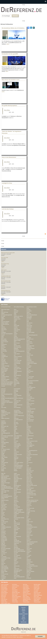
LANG (2, 445)
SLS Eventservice (17, 536)
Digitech (2, 372)
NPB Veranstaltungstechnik (6, 496)
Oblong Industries (4, 497)
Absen (15, 309)
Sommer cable (4, 539)
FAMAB (2, 395)
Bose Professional (17, 347)
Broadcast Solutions (30, 348)
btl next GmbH (4, 351)
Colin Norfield (36, 585)
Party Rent (3, 505)
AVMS (2, 336)
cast (15, 355)
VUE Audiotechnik (4, 568)
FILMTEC (3, 396)
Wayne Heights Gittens (5, 603)
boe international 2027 (5, 280)
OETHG (2, 498)
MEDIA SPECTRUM (18, 478)
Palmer (15, 502)
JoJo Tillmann (15, 591)
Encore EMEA (16, 383)
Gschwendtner (17, 410)
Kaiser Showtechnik (18, 435)
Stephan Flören (4, 601)
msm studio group (17, 489)
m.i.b (28, 466)
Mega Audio (3, 481)
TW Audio (16, 556)
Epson (28, 384)
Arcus (28, 320)
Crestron (15, 365)
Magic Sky (3, 473)
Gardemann (16, 402)
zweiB (15, 578)
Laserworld (3, 446)
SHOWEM (3, 532)
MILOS (15, 484)
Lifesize (15, 455)
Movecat (3, 489)
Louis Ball (36, 591)
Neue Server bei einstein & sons (10, 79)
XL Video (15, 574)
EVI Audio (3, 391)
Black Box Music (17, 345)
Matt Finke (25, 595)
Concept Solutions (30, 361)
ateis (2, 325)
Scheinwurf (16, 527)
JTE (2, 434)
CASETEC (29, 353)
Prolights (28, 512)
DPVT (28, 375)
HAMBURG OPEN (30, 411)
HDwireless (3, 415)
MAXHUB (16, 476)
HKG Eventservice (30, 419)
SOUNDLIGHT (4, 540)
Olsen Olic (3, 597)
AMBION (3, 318)
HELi (2, 416)
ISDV (15, 430)
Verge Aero (29, 559)
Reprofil (2, 520)
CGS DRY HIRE (30, 355)
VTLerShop (29, 567)
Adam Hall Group (4, 312)
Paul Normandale (37, 597)
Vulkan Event (16, 568)
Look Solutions (29, 462)
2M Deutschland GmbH (5, 306)
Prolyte (2, 513)
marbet (2, 474)
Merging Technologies (5, 482)
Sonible (15, 539)
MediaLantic (29, 478)
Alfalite (2, 317)
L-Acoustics (3, 443)
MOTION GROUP (30, 488)
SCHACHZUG (29, 525)
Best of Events (17, 343)
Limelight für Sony (7, 183)
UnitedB (28, 556)
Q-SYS (28, 514)
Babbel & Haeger (17, 340)
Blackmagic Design (30, 345)
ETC (15, 386)
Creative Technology (5, 365)
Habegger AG (4, 411)
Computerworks (17, 361)
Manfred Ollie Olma (16, 592)
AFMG (15, 314)
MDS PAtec (16, 477)
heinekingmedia (30, 415)
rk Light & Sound (4, 521)
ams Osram (29, 318)
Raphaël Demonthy (27, 599)
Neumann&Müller (17, 492)
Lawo (2, 447)
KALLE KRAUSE (4, 437)
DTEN (15, 376)
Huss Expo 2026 (4, 257)
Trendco (15, 553)
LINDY (15, 459)
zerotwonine (3, 576)
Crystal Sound (16, 367)
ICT (27, 422)
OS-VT (2, 501)
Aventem (15, 333)
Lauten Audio (16, 446)
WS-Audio (29, 572)
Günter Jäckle (36, 588)
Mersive (15, 482)
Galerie (23, 610)
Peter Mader (14, 599)
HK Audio (28, 418)
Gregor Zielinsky (26, 588)
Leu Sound (29, 453)
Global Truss (29, 404)
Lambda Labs (29, 443)
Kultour (15, 442)
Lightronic (28, 458)
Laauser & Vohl (17, 443)
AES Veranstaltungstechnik (6, 314)
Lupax (28, 465)
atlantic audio (16, 325)
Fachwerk (16, 394)
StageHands (16, 543)
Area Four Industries (5, 321)
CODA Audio (29, 360)
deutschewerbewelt (18, 371)
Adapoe (28, 312)
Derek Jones (14, 587)
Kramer (2, 441)
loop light (3, 463)
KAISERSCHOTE (30, 435)
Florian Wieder (26, 587)
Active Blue (16, 310)
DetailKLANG (4, 371)
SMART (28, 536)
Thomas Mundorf (37, 601)
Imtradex (15, 426)
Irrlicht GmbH (3, 430)
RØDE (2, 524)
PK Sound (3, 508)
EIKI (27, 379)
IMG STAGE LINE (4, 426)
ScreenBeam (29, 528)
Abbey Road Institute (5, 309)
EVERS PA (29, 390)
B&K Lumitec (3, 339)
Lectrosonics (16, 451)
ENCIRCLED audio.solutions (7, 383)
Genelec (15, 403)
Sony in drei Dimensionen (9, 157)
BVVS (15, 352)
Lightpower (16, 458)
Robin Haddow (37, 599)
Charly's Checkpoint (18, 356)
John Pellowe (4, 591)
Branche (23, 607)
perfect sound (4, 506)
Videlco (15, 560)
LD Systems (3, 450)
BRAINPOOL (29, 347)
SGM (15, 531)
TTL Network (3, 556)
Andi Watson (14, 584)
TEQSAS (3, 551)
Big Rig (28, 344)
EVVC (28, 391)
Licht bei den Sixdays (8, 209)
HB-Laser (28, 414)
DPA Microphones (17, 375)
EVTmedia (16, 391)
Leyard (2, 454)
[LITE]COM (29, 578)
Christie (2, 357)
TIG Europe (29, 551)
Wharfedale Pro (17, 571)
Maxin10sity (29, 476)
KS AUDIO (16, 441)
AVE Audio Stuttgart (30, 332)
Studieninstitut (29, 544)
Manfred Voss (25, 592)
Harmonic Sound (4, 414)
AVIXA (15, 335)
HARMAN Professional (18, 412)
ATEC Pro (29, 324)
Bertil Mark (25, 584)
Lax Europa (16, 447)
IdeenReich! (3, 423)
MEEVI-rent (29, 480)
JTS (14, 434)
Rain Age (3, 517)
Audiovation (29, 329)
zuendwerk (3, 578)
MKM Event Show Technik (32, 485)
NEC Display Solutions (31, 490)
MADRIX (15, 470)
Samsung (3, 525)
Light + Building (4, 457)
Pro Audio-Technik (17, 510)
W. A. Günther (29, 568)
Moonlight (16, 488)
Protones (3, 514)
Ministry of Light (30, 484)
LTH (27, 463)
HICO (15, 416)
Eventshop (3, 390)
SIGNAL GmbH (30, 535)
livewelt (2, 461)
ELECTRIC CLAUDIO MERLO (7, 382)
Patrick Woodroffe (26, 597)
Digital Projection (30, 371)
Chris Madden (26, 585)
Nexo (2, 493)
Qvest (28, 516)
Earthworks (3, 377)
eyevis (28, 392)
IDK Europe (16, 423)
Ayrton (2, 337)
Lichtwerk (3, 455)
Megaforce (16, 481)
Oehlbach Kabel (30, 497)
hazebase (16, 414)
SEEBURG (16, 529)
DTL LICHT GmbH (30, 376)
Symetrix (15, 545)
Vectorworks (3, 559)
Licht (23, 615)
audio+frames (4, 329)
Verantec (15, 559)
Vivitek (2, 564)
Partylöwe (16, 505)
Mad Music (29, 469)
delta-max (29, 369)
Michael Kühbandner (38, 595)
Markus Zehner (17, 474)
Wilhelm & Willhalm (30, 571)
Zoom (28, 576)
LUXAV (2, 466)
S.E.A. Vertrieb (17, 524)
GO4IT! (15, 406)
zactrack (3, 575)
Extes (15, 392)
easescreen (16, 377)
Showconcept (29, 531)
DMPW (15, 373)
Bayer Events (29, 341)
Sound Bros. (29, 539)
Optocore (16, 500)
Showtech (29, 533)
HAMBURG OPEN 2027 (6, 276)
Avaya (15, 332)
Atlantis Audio (29, 325)
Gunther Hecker (4, 589)
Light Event (16, 457)
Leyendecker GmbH (18, 454)
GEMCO (3, 403)
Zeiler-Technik (16, 575)
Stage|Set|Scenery (30, 543)
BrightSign (16, 348)
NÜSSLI (28, 496)
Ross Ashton (25, 600)
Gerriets (2, 404)
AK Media (3, 316)
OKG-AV (15, 498)
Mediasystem (3, 480)
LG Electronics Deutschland (32, 454)
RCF (27, 517)
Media (23, 617)
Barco (15, 341)
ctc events (29, 367)
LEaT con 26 (3, 269)
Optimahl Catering (4, 500)
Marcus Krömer (15, 593)
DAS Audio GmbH (17, 368)
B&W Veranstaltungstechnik (19, 339)
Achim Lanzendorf (4, 584)
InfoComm (29, 427)
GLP (2, 406)
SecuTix (2, 529)
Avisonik (3, 335)
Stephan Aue (36, 600)
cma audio (3, 360)
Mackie (2, 469)
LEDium (15, 453)
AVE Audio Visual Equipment (7, 333)
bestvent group (29, 343)
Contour (2, 364)
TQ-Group (3, 553)
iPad (23, 612)
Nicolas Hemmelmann (16, 596)
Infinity (15, 427)
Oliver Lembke (26, 596)
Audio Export (29, 326)
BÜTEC (28, 351)
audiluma (3, 326)
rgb (14, 520)
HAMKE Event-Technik (5, 412)
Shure (15, 535)
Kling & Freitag (29, 438)
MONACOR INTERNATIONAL (7, 488)
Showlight (16, 532)
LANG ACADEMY (17, 445)
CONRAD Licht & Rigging (32, 363)
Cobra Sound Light (17, 360)
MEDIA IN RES (30, 477)
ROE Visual (3, 523)
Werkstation (29, 570)
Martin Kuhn (3, 595)
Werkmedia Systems (18, 570)
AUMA (2, 331)
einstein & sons (4, 380)
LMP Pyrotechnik (4, 462)
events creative (30, 388)
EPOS (15, 384)
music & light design (5, 490)
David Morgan (4, 587)
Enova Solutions (30, 383)
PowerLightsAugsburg (18, 509)
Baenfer (28, 340)
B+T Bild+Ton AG (30, 339)
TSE (2, 555)
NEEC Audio (3, 492)
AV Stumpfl (29, 331)
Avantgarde (3, 332)
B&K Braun (29, 337)
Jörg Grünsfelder (26, 591)
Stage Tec (3, 543)
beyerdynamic (4, 344)
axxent (28, 336)
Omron (28, 498)
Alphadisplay (29, 317)
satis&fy (15, 525)
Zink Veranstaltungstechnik (19, 576)
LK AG (15, 461)
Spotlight (3, 541)
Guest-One (29, 410)
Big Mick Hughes (37, 584)
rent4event (16, 519)
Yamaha (28, 574)
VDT (27, 557)
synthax (28, 545)
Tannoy (28, 547)
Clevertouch (29, 359)
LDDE (15, 450)
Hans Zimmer (14, 589)
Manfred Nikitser (4, 592)
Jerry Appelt (36, 589)
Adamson (16, 312)
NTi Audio (16, 496)
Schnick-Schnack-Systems (32, 527)
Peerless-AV (29, 505)
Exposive (3, 392)
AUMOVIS (16, 331)
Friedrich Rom (36, 587)
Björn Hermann (4, 585)
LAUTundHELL (30, 446)
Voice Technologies (30, 564)
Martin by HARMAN (5, 476)
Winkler (2, 572)
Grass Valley (3, 407)
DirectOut (28, 372)
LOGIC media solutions (18, 462)
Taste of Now (29, 548)
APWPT (15, 320)
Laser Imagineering (30, 445)
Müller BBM (29, 489)
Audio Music (3, 328)
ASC (15, 322)
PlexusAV (16, 508)
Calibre (28, 352)
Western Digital (4, 571)
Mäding (2, 470)
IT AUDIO (28, 430)
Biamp (15, 344)
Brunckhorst (16, 349)
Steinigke (3, 544)
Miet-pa (2, 484)
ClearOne (16, 359)
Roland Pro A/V (17, 523)
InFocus (2, 429)
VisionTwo (3, 563)
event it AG (3, 388)
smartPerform (4, 537)
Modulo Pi (29, 486)
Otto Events (16, 501)
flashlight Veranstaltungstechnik (7, 398)
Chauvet (28, 356)
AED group (29, 313)
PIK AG (28, 506)
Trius (28, 553)
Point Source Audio (30, 508)
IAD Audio (16, 422)
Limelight (3, 459)
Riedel (28, 520)
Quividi (15, 516)
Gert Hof (13, 588)
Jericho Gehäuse (30, 433)
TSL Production (17, 555)
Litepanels (29, 459)
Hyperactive (3, 422)
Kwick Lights (29, 442)
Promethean (16, 513)
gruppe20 (3, 410)
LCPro (28, 449)
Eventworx (16, 390)
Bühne (23, 609)
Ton (23, 620)
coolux (15, 364)
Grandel (28, 406)
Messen (23, 618)
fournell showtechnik (5, 400)
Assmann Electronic (5, 324)
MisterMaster (3, 485)
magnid (15, 473)
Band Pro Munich (4, 341)
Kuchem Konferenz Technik (32, 441)
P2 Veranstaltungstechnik (32, 501)
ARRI (15, 321)
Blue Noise (3, 347)
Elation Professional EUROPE (32, 380)
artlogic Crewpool (4, 322)
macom (15, 469)
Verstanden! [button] (40, 636)
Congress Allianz (4, 363)
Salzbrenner (29, 524)
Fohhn (15, 399)
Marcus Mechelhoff (26, 593)
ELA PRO (16, 380)
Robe (15, 521)
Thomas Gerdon (26, 601)
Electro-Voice (16, 382)
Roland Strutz (14, 600)
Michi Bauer (3, 596)
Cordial (28, 364)
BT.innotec (29, 349)
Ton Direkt (16, 552)
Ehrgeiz (15, 379)
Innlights (15, 429)
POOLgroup (3, 509)
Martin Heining (37, 593)
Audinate (15, 326)
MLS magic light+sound (5, 486)
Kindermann (16, 438)
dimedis (15, 372)
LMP (27, 461)
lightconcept (29, 457)
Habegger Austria (17, 411)
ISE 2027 (3, 285)
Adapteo (3, 313)
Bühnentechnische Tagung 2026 (8, 252)
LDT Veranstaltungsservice (32, 450)
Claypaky (28, 357)
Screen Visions (17, 528)
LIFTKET (28, 455)
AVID (28, 333)
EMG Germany (30, 382)
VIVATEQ (28, 563)
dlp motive (3, 373)
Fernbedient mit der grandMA (10, 54)
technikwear (3, 549)
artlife (28, 321)
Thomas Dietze (15, 601)
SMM (15, 537)
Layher (28, 447)
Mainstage (29, 473)
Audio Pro (16, 328)
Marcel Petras (4, 593)
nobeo (15, 494)
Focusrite (3, 399)
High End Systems (30, 416)
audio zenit (29, 328)
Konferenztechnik (23, 614)
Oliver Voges (36, 596)
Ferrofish (28, 395)
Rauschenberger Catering (19, 517)
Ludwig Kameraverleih (18, 465)
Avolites (15, 336)
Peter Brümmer (4, 599)
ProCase (3, 512)
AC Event (28, 309)
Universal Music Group (5, 557)
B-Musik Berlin (4, 340)
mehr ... (3, 261)
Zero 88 (28, 575)
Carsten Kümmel (15, 585)
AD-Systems (29, 310)
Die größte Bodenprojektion (9, 105)
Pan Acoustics (4, 504)
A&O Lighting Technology (19, 306)
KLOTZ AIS (3, 439)
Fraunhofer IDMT (17, 400)
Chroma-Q (16, 357)
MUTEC (15, 490)
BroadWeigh (3, 349)
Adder (15, 313)
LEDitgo (2, 453)
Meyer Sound (29, 482)
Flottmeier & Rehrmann (18, 398)
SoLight (28, 537)
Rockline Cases (30, 521)
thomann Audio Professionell (19, 551)
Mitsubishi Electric (17, 485)
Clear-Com (3, 359)
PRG (2, 510)
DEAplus (15, 369)
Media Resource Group (5, 478)
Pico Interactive (17, 506)
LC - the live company (5, 449)
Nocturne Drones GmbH (31, 494)
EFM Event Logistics (5, 379)
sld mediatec (3, 536)
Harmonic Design (30, 412)
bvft (2, 352)
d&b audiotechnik (4, 368)
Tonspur (28, 552)
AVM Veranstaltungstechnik (32, 335)
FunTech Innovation (30, 400)
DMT (28, 373)
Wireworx (16, 572)
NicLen (15, 493)
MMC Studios (16, 486)
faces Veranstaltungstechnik (6, 394)
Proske (28, 513)
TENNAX (28, 549)
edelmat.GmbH (30, 377)
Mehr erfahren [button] (20, 637)
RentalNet (29, 519)
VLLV (15, 564)
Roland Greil (3, 600)
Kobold (28, 439)
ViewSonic (29, 560)
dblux (28, 368)
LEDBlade (29, 451)
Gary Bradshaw (4, 588)
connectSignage (17, 363)
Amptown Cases (17, 318)
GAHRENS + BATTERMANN (7, 402)
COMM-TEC (3, 361)
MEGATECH (29, 481)
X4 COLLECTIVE (4, 574)
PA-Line (2, 502)
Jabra (15, 431)
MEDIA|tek (16, 480)
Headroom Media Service (19, 415)
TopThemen (23, 622)
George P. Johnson (30, 403)
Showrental (3, 533)
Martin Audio (29, 474)
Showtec (15, 533)
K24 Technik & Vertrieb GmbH (7, 435)
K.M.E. (28, 434)
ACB (2, 310)
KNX (15, 439)
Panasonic (29, 504)
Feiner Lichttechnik (17, 395)
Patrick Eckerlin (15, 597)
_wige (2, 579)
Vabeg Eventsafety (17, 557)
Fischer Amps (29, 396)
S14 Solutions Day (5, 263)
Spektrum (28, 540)
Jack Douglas (25, 589)
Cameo (2, 353)
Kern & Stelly (16, 437)
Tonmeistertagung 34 (5, 290)
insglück (28, 429)
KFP (27, 437)
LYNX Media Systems (18, 466)
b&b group (16, 337)
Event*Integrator (17, 388)
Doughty (3, 375)
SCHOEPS (3, 528)
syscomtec (3, 547)
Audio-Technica (17, 329)
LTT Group (3, 465)
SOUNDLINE (16, 540)
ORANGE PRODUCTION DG (32, 500)
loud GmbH (16, 463)
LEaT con (3, 451)
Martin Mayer (14, 595)
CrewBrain (3, 367)
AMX (2, 320)
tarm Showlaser (17, 548)
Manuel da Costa (37, 592)
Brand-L (2, 348)
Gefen (28, 402)
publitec (15, 514)
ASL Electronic (29, 322)
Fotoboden (29, 399)
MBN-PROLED (4, 477)
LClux (15, 449)
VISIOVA (15, 563)
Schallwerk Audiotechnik (6, 527)
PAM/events (29, 502)
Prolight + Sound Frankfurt (19, 512)
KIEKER (2, 438)
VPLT (15, 567)
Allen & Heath (16, 317)
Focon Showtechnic (30, 398)
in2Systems (29, 426)
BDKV (2, 343)
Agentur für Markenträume (32, 314)
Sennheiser (29, 529)
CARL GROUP (17, 353)
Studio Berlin (3, 545)
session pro (3, 531)
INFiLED (3, 427)
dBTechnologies (4, 369)
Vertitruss (3, 560)
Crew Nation (29, 365)
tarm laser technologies (5, 548)
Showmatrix (29, 532)
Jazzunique (29, 431)
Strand (15, 544)
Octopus (15, 497)
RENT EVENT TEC (5, 519)
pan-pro (15, 504)
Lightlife (2, 458)
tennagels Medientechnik (19, 549)
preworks (28, 509)
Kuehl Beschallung (5, 442)
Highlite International (5, 418)
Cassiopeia (3, 355)
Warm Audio (3, 570)
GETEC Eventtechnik (18, 404)
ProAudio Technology (31, 510)
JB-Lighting (16, 433)
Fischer (15, 396)
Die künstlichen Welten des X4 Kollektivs (13, 28)
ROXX (28, 523)
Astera (15, 324)
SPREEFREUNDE (17, 541)
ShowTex (3, 535)
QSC (2, 516)
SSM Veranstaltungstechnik (32, 541)
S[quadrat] (16, 547)
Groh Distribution (17, 407)
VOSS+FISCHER (4, 567)
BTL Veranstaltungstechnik (19, 351)
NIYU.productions (4, 494)
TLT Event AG (4, 552)
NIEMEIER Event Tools (31, 493)
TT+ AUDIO (29, 555)
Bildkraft (2, 345)
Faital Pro (28, 394)
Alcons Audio (29, 316)
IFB (27, 423)
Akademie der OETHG (18, 316)
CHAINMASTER (4, 356)
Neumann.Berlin (30, 492)
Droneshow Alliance (5, 376)
